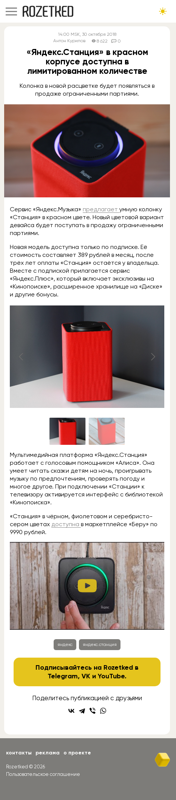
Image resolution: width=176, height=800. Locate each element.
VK (86, 676)
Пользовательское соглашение (43, 774)
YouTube (111, 676)
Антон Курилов (69, 40)
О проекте (77, 753)
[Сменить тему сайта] (162, 11)
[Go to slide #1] (67, 431)
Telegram (63, 676)
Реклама (48, 753)
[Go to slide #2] (107, 431)
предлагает (101, 209)
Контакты (19, 753)
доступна (66, 524)
